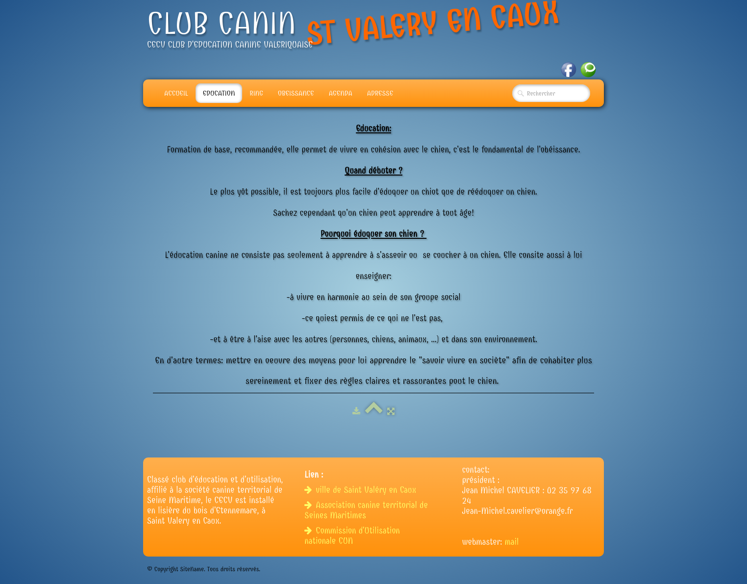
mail (512, 542)
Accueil (176, 93)
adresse (380, 93)
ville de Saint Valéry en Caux (361, 490)
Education (219, 93)
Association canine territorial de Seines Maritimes (366, 510)
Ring (256, 93)
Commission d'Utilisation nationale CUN (351, 536)
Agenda (340, 93)
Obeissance (296, 93)
